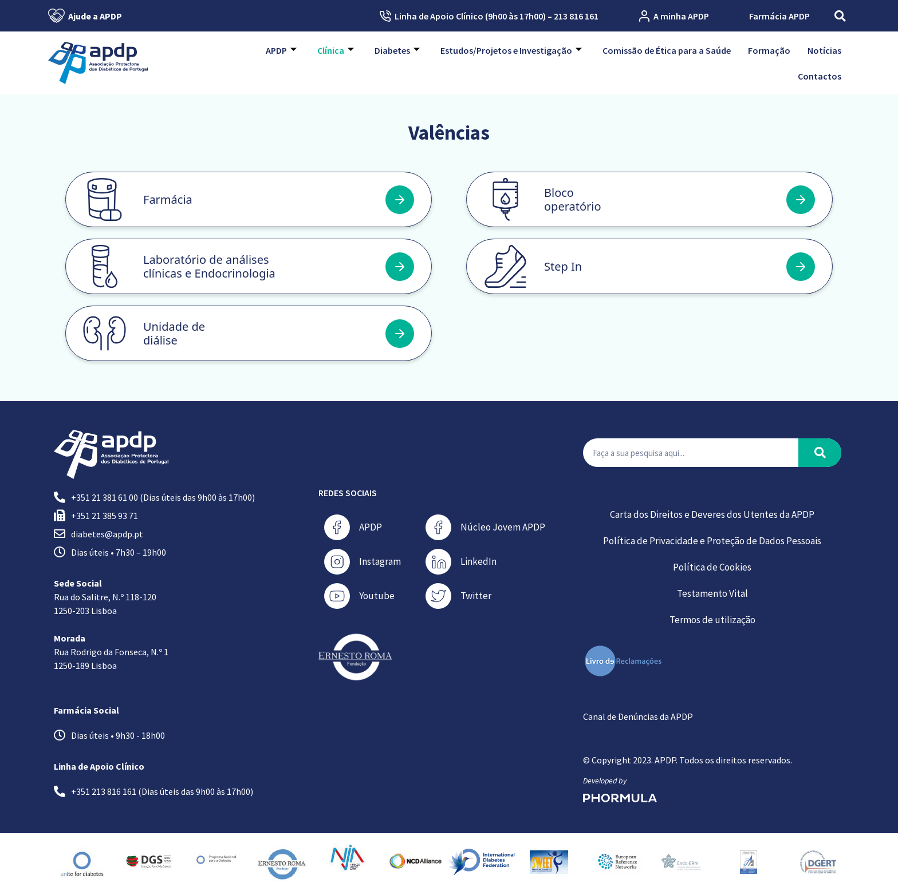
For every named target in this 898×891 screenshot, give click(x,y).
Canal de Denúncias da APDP (638, 716)
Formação (769, 50)
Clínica (335, 50)
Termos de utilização (712, 619)
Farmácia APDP (779, 16)
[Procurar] (819, 452)
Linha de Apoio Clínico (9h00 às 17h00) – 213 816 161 (489, 16)
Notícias (824, 50)
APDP (281, 50)
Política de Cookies (712, 567)
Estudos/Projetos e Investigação (511, 50)
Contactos (819, 76)
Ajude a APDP (85, 16)
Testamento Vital (712, 593)
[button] (840, 16)
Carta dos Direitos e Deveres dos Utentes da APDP (712, 514)
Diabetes (397, 50)
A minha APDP (674, 16)
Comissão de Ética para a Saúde (666, 50)
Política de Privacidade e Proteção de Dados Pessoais (712, 540)
